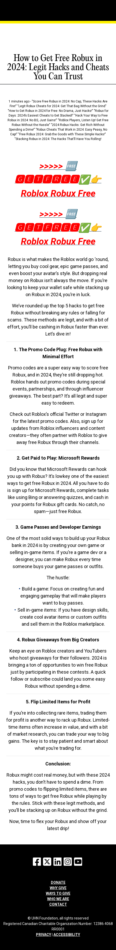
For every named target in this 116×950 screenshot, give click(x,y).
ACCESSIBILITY (66, 935)
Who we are (58, 899)
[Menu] (29, 4)
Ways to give (58, 893)
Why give (58, 888)
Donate (58, 882)
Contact (58, 904)
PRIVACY (43, 935)
